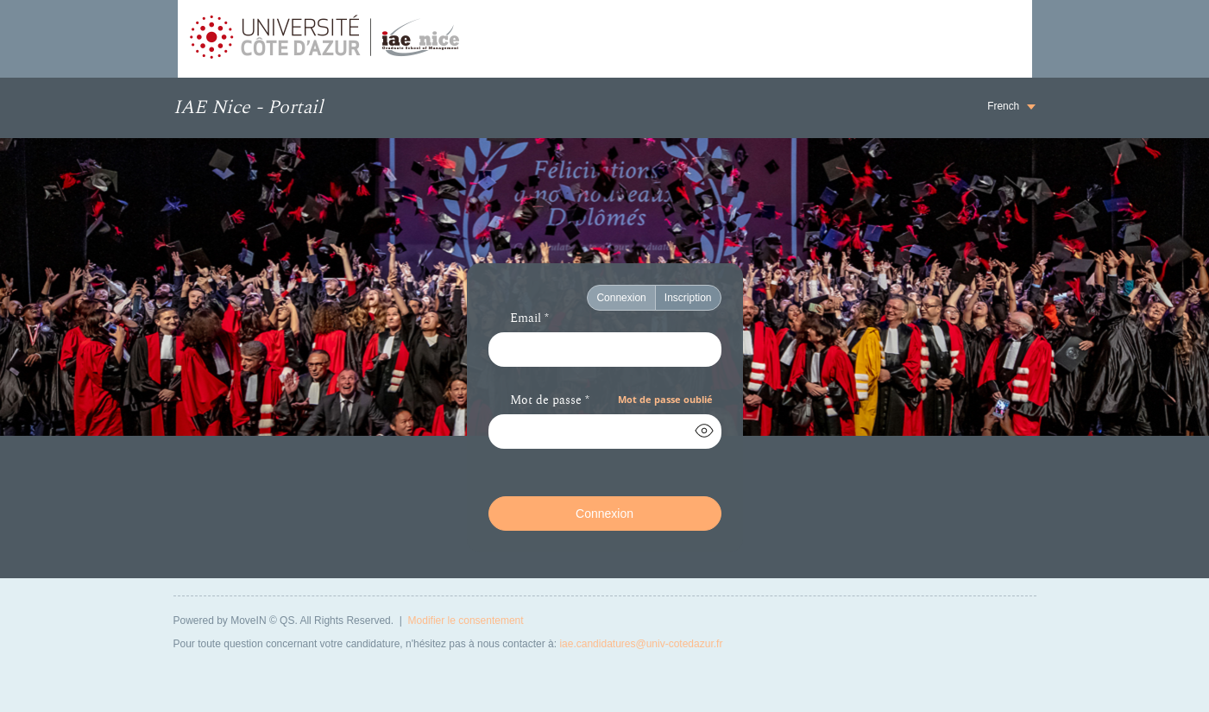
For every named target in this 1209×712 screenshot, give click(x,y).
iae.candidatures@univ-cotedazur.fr (640, 644)
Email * (529, 319)
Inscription (688, 298)
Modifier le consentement (466, 620)
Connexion (620, 298)
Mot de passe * (549, 401)
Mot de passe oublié (665, 399)
